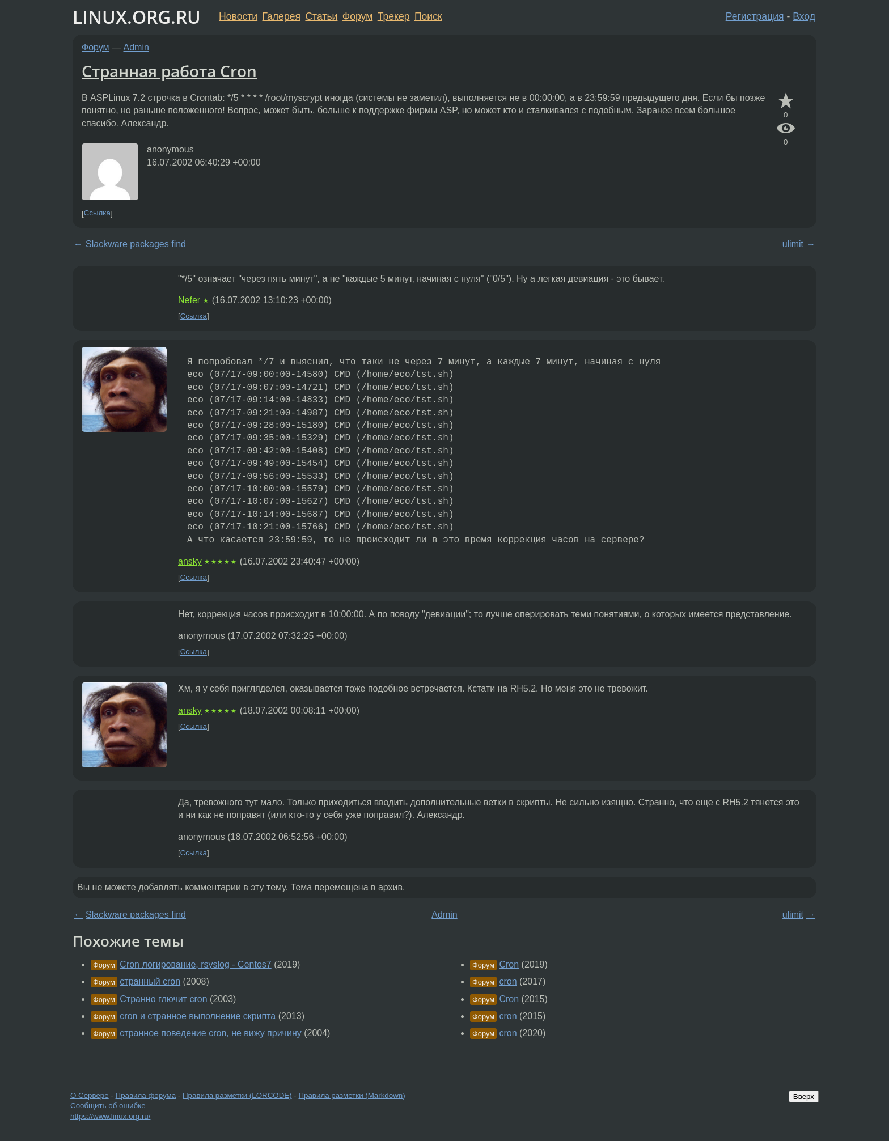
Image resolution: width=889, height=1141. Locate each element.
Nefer (189, 300)
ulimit (792, 244)
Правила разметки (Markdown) (351, 1095)
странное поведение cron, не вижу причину (210, 1033)
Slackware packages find (136, 244)
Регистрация (755, 16)
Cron (509, 964)
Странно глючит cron (163, 999)
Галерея (281, 16)
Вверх (803, 1096)
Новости (238, 16)
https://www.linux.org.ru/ (110, 1116)
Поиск (428, 16)
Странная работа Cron (169, 71)
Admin (136, 47)
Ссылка (97, 213)
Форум (357, 16)
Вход (804, 16)
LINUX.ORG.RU (137, 17)
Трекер (394, 16)
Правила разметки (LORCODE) (237, 1095)
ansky (190, 561)
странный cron (150, 981)
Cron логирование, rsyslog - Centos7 (195, 964)
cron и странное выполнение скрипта (198, 1016)
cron (508, 981)
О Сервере (89, 1095)
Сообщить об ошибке (108, 1105)
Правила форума (146, 1095)
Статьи (321, 16)
